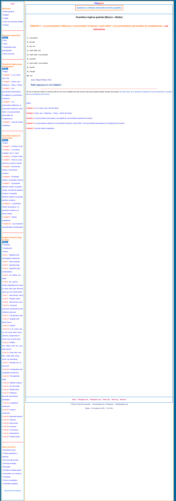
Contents (6, 245)
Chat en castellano (10, 480)
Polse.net (123, 399)
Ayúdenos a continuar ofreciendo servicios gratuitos (99, 8)
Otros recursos (8, 54)
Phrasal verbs (11, 437)
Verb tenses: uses (13, 302)
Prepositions (11, 433)
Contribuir (7, 477)
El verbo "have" (13, 156)
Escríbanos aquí (9, 450)
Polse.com (106, 399)
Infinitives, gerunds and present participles (10, 396)
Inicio (13, 4)
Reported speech (12, 416)
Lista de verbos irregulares (44, 128)
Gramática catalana (10, 484)
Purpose (9, 420)
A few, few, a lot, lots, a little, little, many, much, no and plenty (12, 355)
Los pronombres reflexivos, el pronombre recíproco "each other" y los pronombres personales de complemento (75, 123)
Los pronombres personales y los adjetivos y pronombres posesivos (59, 118)
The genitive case (13, 315)
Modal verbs (11, 389)
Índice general (8, 11)
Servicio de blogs (9, 463)
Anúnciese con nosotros (12, 473)
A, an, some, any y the (42, 108)
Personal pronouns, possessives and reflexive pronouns (12, 308)
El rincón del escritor (11, 460)
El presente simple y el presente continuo (11, 170)
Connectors (10, 430)
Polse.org (115, 399)
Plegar (5, 38)
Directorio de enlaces (12, 491)
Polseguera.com (95, 399)
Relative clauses (12, 383)
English (6, 15)
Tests (5, 44)
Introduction (7, 248)
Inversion (9, 426)
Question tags (11, 265)
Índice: (28, 103)
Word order (10, 423)
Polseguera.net (83, 399)
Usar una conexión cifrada (13, 22)
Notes (5, 251)
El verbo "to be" (13, 146)
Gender (9, 325)
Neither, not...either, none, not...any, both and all (12, 345)
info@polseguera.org (121, 404)
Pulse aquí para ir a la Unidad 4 (46, 85)
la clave (55, 108)
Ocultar (6, 25)
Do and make (11, 386)
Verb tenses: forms (13, 295)
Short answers (11, 262)
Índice (5, 71)
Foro (5, 40)
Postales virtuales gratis (12, 470)
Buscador (6, 467)
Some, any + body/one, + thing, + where (49, 113)
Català (5, 18)
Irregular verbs (11, 299)
